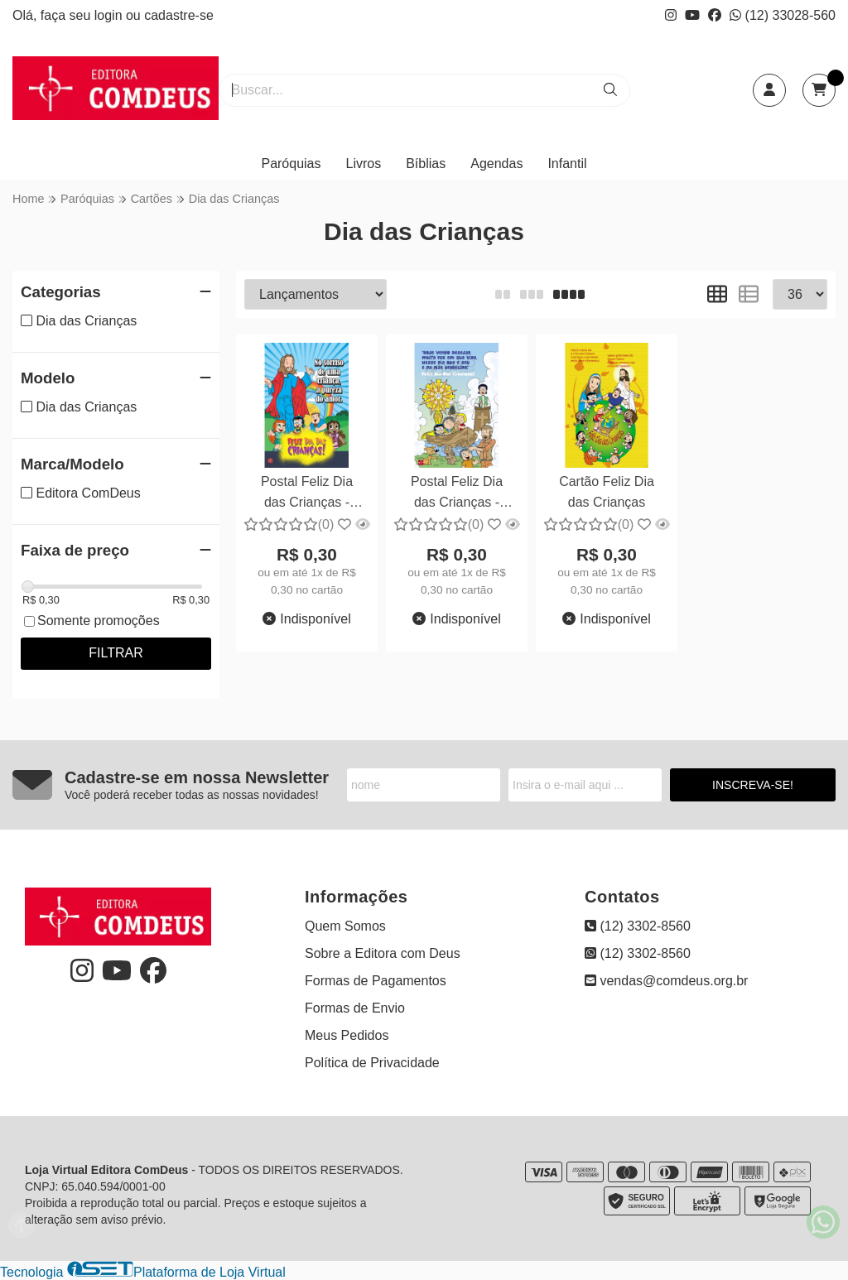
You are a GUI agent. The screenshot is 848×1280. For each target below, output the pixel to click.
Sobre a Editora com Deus (382, 953)
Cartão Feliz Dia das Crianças (606, 491)
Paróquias (290, 163)
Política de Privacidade (372, 1063)
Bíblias (426, 163)
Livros (364, 163)
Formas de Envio (355, 1008)
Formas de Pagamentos (375, 981)
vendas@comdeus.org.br (666, 981)
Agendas (496, 163)
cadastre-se (179, 15)
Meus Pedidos (346, 1035)
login (110, 15)
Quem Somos (345, 926)
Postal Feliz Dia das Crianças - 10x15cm (307, 493)
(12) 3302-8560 (638, 926)
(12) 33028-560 (783, 15)
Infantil (566, 163)
